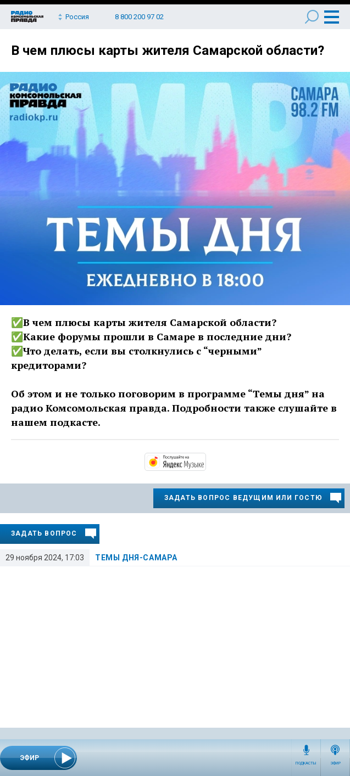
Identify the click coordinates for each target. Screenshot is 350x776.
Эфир (335, 763)
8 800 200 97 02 (139, 17)
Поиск (312, 17)
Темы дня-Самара (136, 557)
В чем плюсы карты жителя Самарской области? (167, 50)
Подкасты (306, 763)
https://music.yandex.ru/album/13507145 (205, 461)
